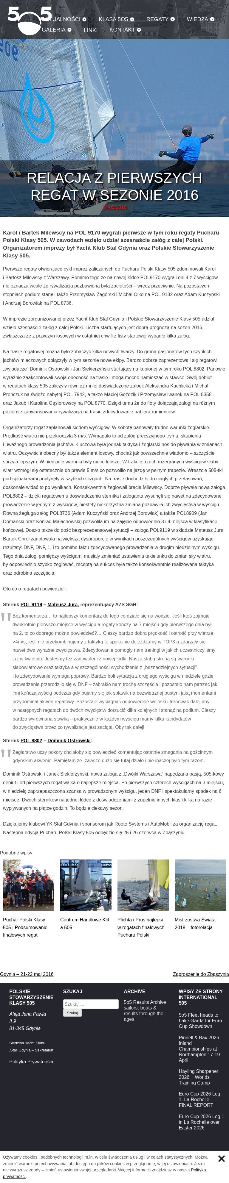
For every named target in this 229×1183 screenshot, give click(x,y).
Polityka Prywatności (31, 1061)
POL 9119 (31, 604)
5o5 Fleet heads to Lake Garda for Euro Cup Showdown (200, 1020)
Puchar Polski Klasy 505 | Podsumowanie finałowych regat (25, 927)
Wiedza (197, 19)
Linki (91, 30)
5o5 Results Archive (145, 1002)
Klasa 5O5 (113, 19)
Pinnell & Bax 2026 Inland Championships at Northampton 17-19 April (199, 1049)
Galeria (54, 29)
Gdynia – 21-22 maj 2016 (27, 974)
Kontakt (122, 29)
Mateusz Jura (62, 604)
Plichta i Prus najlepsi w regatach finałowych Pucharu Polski (140, 927)
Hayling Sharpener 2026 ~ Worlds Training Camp (199, 1077)
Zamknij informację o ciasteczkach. (221, 1158)
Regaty (157, 19)
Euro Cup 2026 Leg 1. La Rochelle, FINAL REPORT (199, 1099)
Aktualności (61, 19)
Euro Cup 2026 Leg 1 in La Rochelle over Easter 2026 (201, 1122)
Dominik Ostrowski (69, 740)
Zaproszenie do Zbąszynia (201, 974)
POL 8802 (31, 740)
